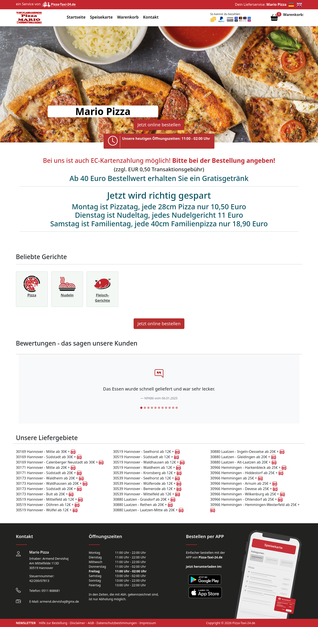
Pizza (31, 295)
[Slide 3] (148, 407)
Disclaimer (77, 623)
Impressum (147, 623)
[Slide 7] (162, 407)
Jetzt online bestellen (158, 125)
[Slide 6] (159, 407)
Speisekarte (101, 17)
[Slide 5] (155, 407)
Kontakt (151, 17)
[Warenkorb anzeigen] (274, 18)
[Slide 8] (166, 407)
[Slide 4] (152, 407)
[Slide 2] (145, 407)
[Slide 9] (169, 407)
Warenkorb (128, 17)
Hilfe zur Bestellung (53, 623)
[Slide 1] (141, 407)
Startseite (76, 17)
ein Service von (46, 4)
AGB (91, 623)
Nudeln (67, 295)
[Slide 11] (177, 407)
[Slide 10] (173, 407)
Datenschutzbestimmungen (117, 623)
